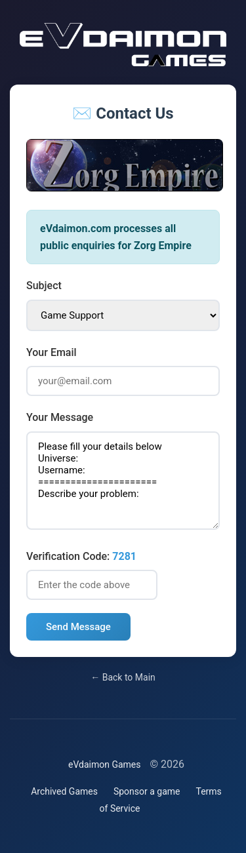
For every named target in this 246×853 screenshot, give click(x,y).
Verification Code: (81, 556)
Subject (44, 285)
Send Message (78, 627)
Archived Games (64, 791)
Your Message (59, 417)
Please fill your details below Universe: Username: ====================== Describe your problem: (123, 480)
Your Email (51, 352)
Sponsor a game (146, 791)
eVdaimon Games (104, 764)
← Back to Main (123, 677)
